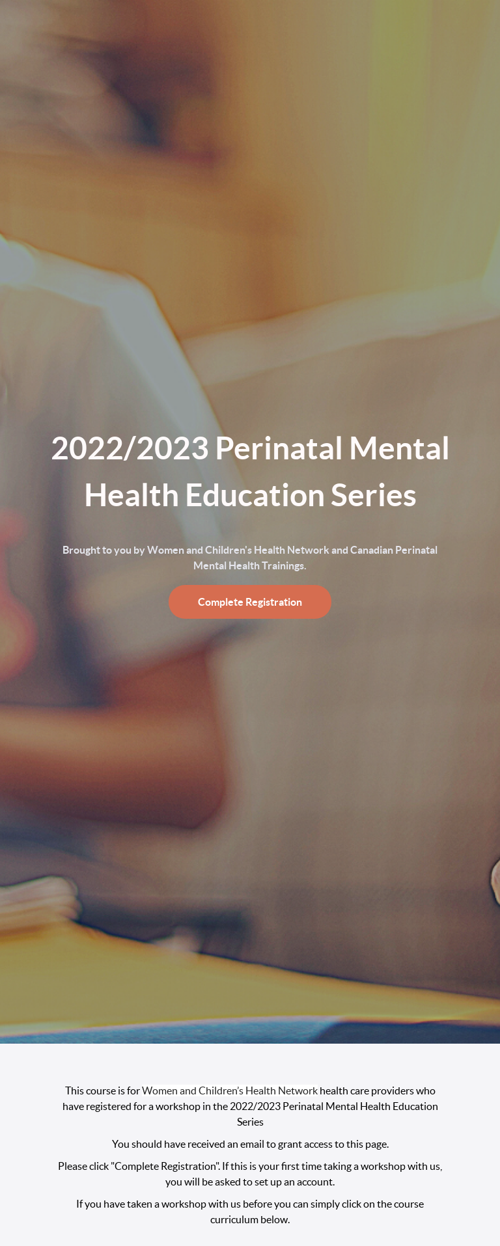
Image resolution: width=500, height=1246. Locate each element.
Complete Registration (250, 602)
